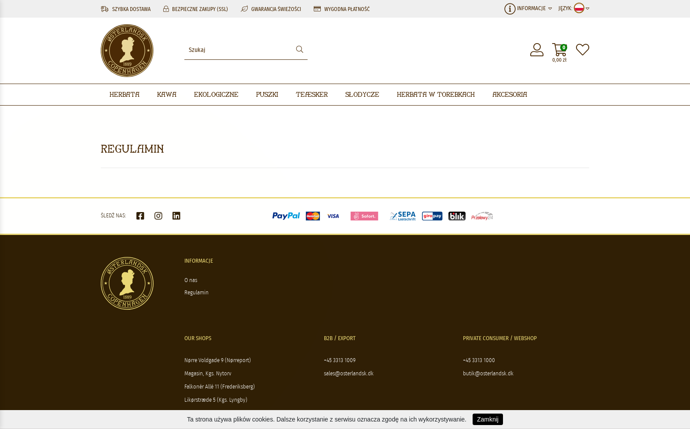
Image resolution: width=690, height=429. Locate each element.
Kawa (166, 94)
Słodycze (362, 94)
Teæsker (312, 94)
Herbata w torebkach (436, 94)
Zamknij (488, 419)
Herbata (124, 94)
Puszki (267, 94)
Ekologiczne (216, 94)
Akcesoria (509, 94)
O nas (190, 280)
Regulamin (196, 293)
